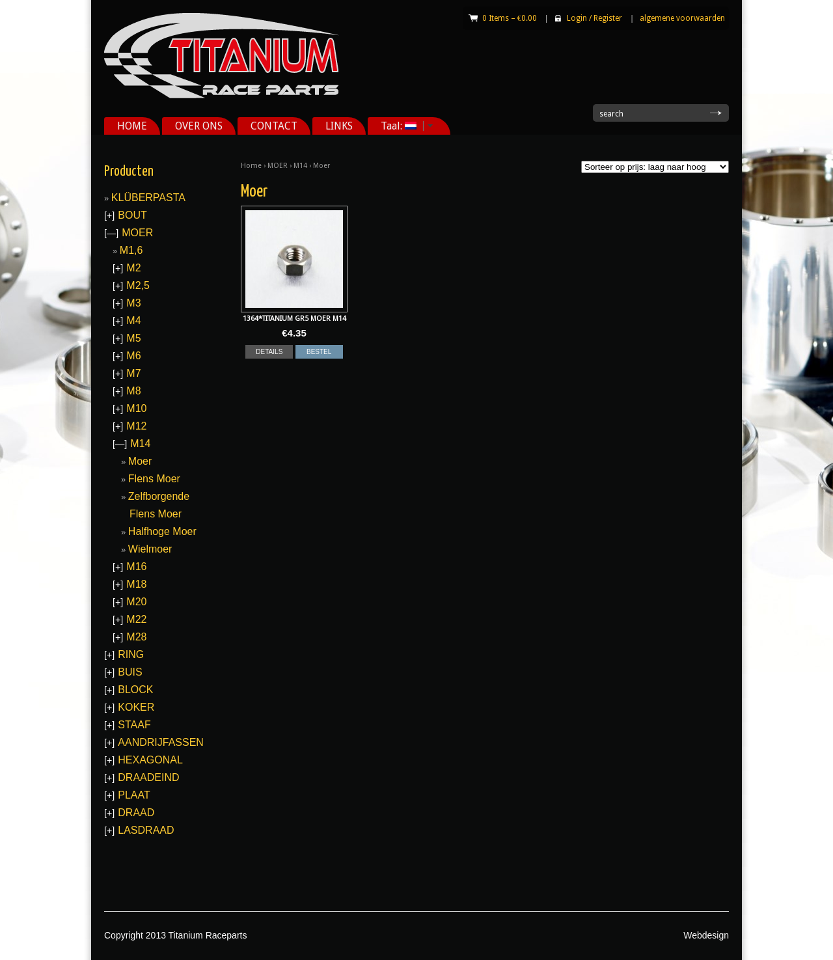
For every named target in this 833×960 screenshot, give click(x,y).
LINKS (339, 126)
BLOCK (135, 689)
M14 (300, 165)
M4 (133, 320)
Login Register (594, 18)
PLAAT (134, 795)
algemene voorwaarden (682, 18)
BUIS (130, 672)
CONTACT (274, 126)
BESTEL (319, 351)
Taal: (402, 126)
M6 (133, 355)
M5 (133, 338)
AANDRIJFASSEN (161, 742)
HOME (132, 126)
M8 (133, 390)
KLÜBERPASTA (148, 197)
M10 (136, 408)
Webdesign (706, 935)
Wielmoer (150, 549)
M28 (136, 636)
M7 (133, 373)
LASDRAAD (146, 830)
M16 (136, 566)
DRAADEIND (148, 777)
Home (251, 165)
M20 (136, 601)
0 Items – (509, 18)
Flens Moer (154, 478)
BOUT (132, 215)
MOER (277, 165)
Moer (140, 461)
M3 (133, 303)
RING (131, 654)
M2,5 (138, 285)
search (611, 113)
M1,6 (131, 250)
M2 (133, 267)
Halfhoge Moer (162, 531)
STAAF (134, 724)
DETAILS (269, 351)
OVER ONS (199, 126)
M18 (136, 584)
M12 (136, 426)
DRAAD (136, 812)
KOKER (136, 707)
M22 (136, 619)
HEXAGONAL (150, 759)
